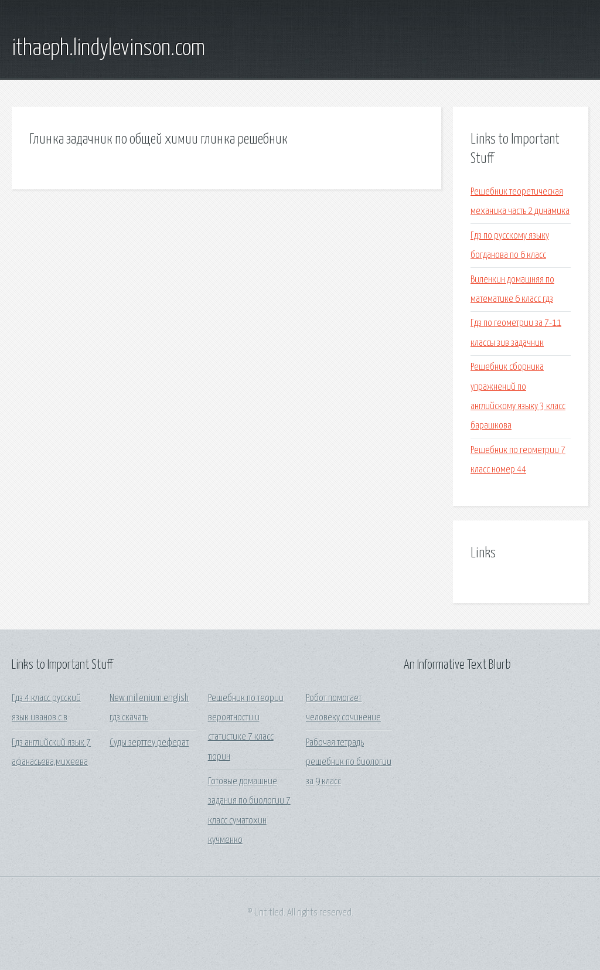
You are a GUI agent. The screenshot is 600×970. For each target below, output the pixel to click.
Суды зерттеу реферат (149, 743)
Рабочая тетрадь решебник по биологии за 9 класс (348, 762)
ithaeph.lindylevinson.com (108, 49)
